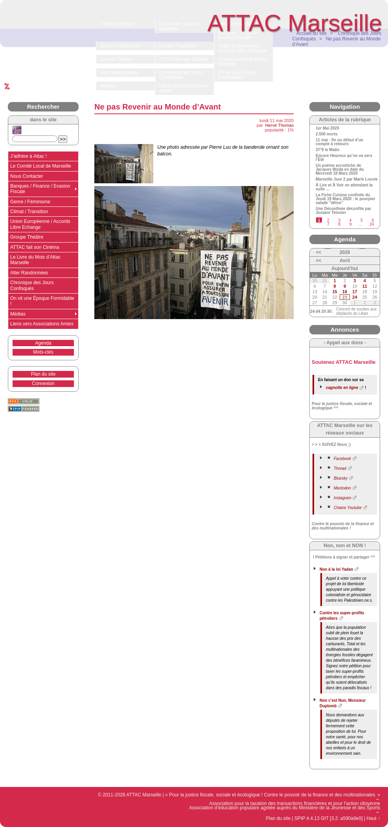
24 (354, 297)
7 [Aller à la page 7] (328, 224)
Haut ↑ (373, 818)
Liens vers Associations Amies (42, 324)
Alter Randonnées (29, 273)
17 (354, 291)
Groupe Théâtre (27, 237)
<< (318, 252)
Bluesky (341, 478)
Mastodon (342, 488)
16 (344, 291)
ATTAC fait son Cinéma (34, 247)
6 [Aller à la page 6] (372, 220)
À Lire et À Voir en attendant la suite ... (344, 187)
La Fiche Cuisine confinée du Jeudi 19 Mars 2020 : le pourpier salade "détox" (345, 199)
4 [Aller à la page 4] (350, 220)
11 (364, 286)
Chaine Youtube (348, 508)
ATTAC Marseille (295, 23)
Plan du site (43, 374)
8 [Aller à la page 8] (339, 224)
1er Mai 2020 (327, 128)
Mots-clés (43, 352)
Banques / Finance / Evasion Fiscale (40, 188)
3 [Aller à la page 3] (339, 220)
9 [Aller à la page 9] (350, 224)
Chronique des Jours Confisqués (32, 285)
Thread (340, 468)
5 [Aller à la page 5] (361, 220)
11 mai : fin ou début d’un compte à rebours (339, 142)
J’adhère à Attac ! (28, 156)
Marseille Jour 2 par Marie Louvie (347, 179)
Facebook (342, 458)
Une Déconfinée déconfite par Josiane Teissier (343, 211)
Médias (18, 314)
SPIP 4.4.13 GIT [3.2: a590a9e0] (328, 818)
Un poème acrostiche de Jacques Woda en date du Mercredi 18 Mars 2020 (340, 169)
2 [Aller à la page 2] (328, 220)
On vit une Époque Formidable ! (42, 301)
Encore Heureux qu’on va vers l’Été (344, 158)
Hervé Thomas (279, 125)
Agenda (43, 343)
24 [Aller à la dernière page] (372, 224)
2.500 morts (327, 134)
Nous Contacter (26, 176)
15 (334, 291)
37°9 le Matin (328, 150)
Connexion (43, 383)
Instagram (342, 498)
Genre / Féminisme (30, 201)
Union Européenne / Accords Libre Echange (40, 224)
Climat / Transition (29, 211)
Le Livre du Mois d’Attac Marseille (35, 259)
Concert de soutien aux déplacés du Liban (356, 311)
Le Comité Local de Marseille (40, 166)
